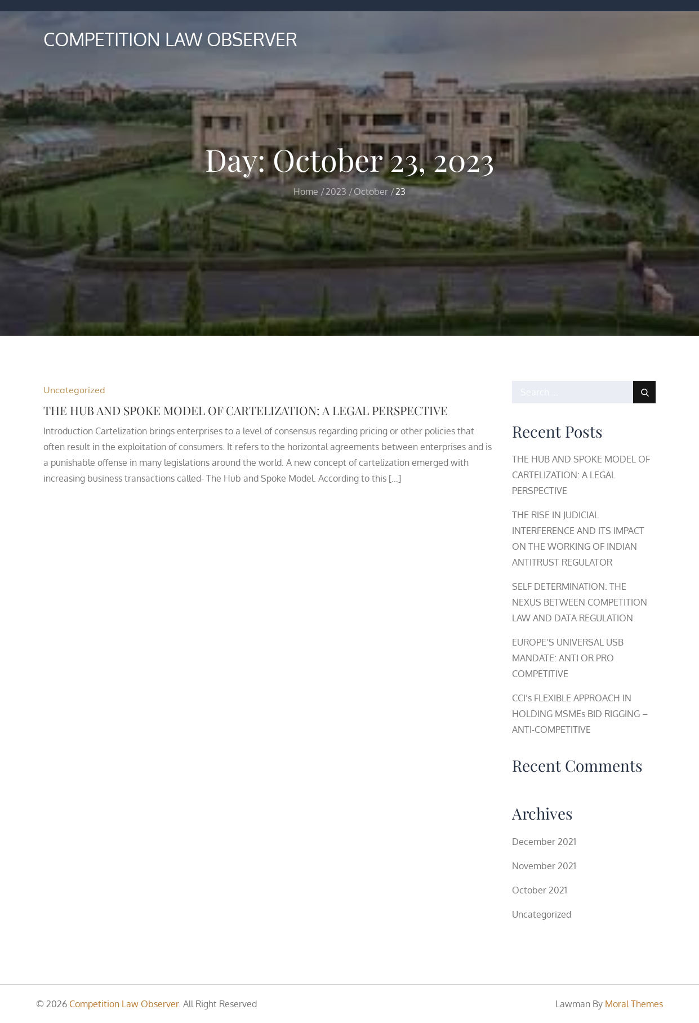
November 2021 (544, 865)
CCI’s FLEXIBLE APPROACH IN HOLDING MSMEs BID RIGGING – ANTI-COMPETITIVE (580, 713)
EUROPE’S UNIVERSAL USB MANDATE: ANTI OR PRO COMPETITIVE (568, 658)
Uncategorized (74, 389)
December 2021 (544, 841)
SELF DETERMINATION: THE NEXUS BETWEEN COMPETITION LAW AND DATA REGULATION (579, 602)
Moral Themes (634, 1003)
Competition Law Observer (170, 39)
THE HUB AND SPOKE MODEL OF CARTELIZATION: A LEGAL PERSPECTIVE (245, 410)
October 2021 (539, 890)
